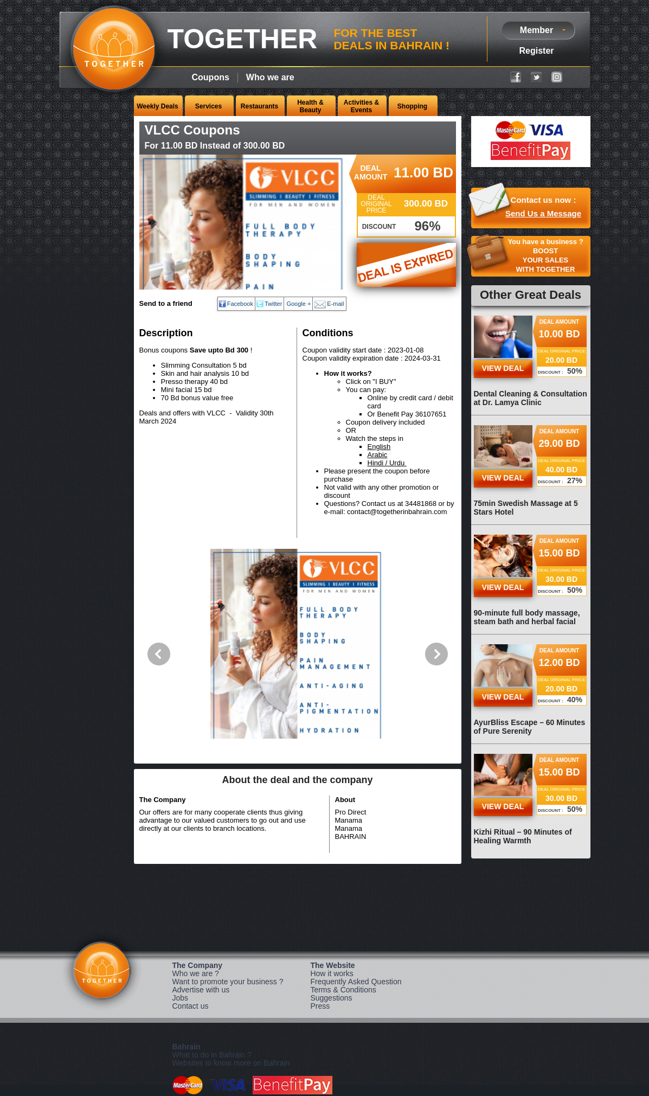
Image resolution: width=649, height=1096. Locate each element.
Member (536, 30)
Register (536, 50)
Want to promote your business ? (228, 981)
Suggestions (331, 998)
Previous (158, 654)
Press (320, 1006)
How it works (331, 973)
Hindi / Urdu (386, 463)
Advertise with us (201, 989)
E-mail (335, 303)
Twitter (273, 303)
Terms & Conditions (343, 989)
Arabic (378, 455)
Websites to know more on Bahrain (231, 1063)
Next (436, 654)
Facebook (240, 303)
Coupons (210, 77)
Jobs (180, 998)
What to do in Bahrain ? (212, 1054)
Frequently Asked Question (355, 981)
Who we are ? (195, 973)
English (379, 447)
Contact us (190, 1006)
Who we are (270, 77)
